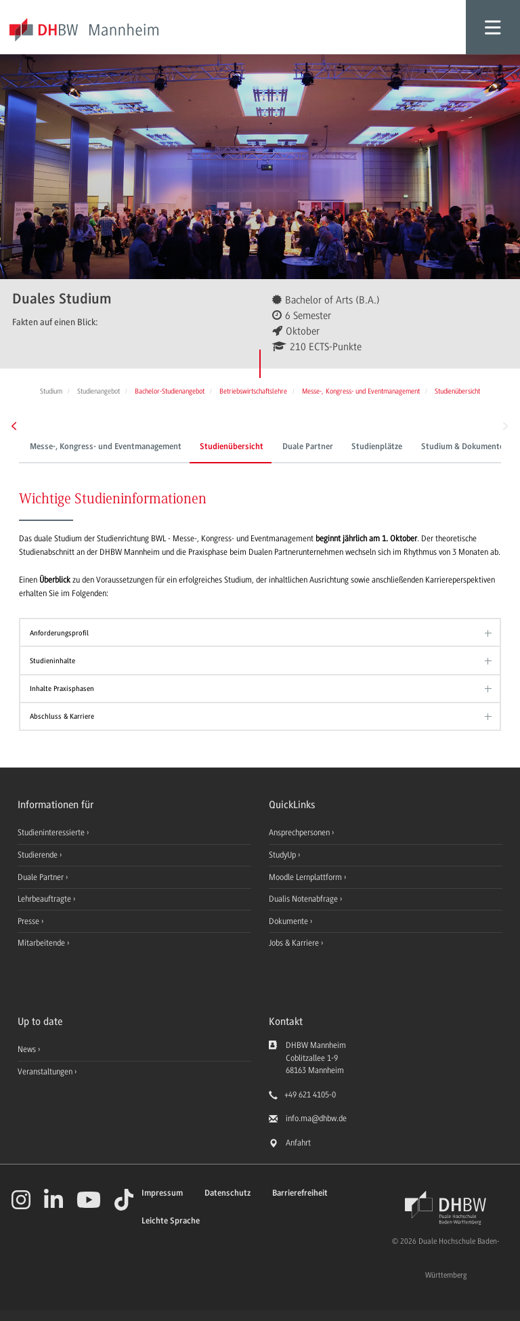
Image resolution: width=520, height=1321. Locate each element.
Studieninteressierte (52, 832)
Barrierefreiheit (300, 1193)
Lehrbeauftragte (45, 899)
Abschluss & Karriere (62, 716)
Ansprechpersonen (300, 832)
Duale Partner (307, 447)
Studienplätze (376, 447)
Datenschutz (227, 1193)
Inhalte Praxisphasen (62, 688)
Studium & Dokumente (462, 447)
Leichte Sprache (171, 1221)
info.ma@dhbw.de (316, 1118)
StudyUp (283, 855)
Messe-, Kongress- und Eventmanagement (105, 447)
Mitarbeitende (42, 943)
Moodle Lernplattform (306, 877)
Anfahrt (298, 1143)
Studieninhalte (52, 660)
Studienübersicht (231, 447)
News (27, 1049)
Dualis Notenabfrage (304, 899)
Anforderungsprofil (59, 633)
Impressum (162, 1193)
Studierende (39, 855)
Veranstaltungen (45, 1071)
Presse (29, 921)
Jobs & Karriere (295, 943)
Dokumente (289, 921)
